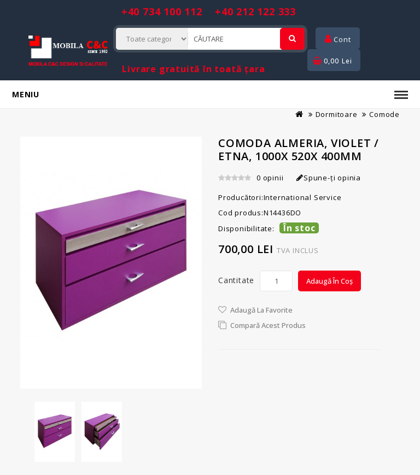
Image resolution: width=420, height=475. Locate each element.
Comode (384, 114)
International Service (303, 197)
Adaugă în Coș (329, 281)
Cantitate (236, 280)
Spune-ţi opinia (328, 178)
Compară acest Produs (268, 325)
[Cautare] (292, 39)
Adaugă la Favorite (261, 310)
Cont (338, 39)
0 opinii (269, 178)
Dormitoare (337, 114)
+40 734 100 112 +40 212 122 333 (208, 11)
